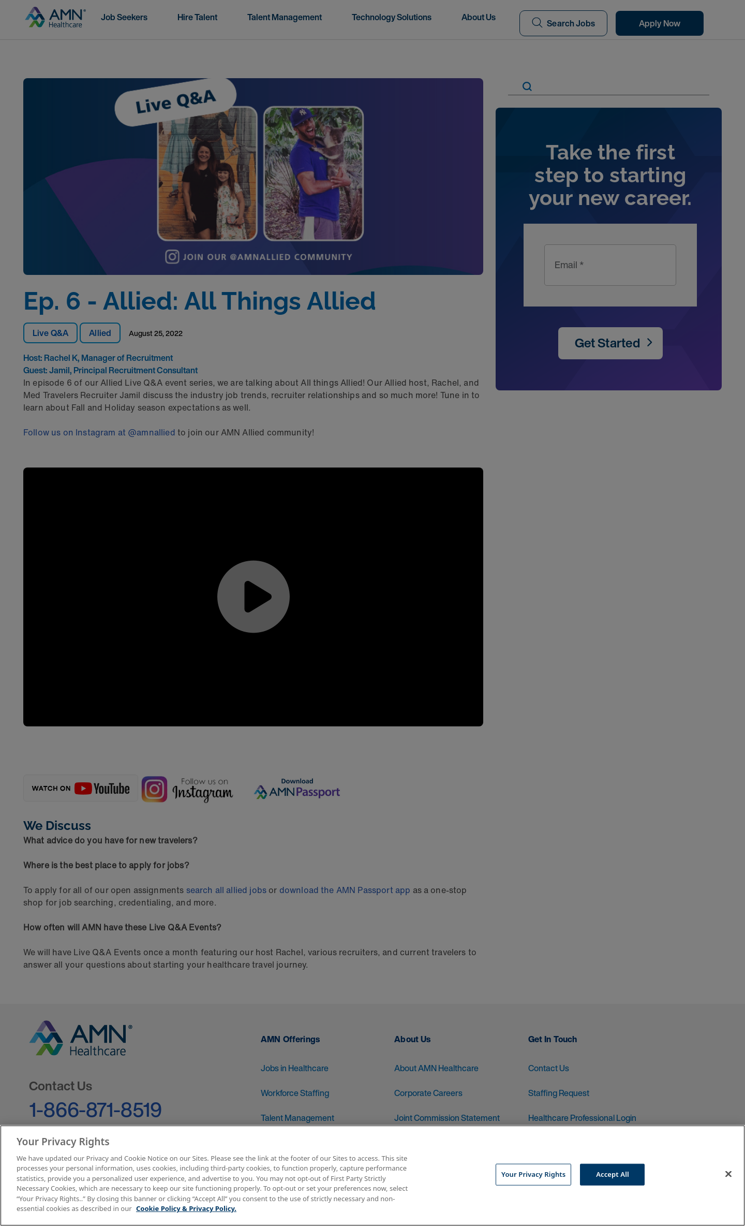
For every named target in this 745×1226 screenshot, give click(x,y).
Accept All (612, 1174)
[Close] (728, 1174)
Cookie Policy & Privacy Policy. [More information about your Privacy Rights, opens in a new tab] (186, 1208)
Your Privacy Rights (533, 1174)
